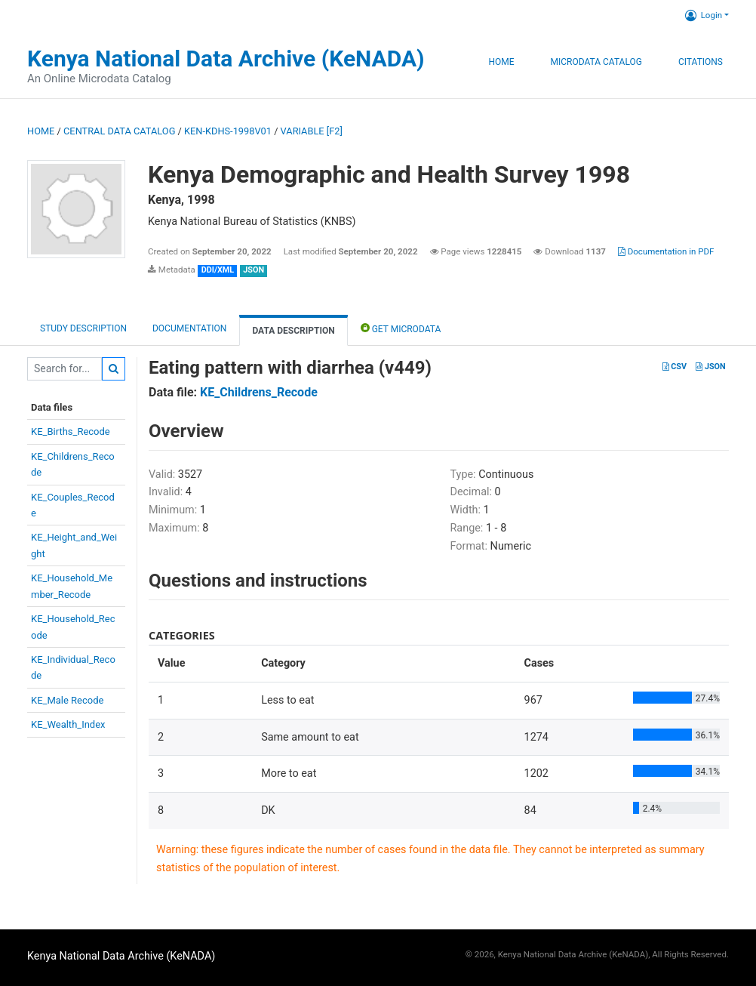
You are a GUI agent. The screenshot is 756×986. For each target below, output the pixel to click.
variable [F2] (312, 131)
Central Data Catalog (119, 131)
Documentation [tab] (189, 328)
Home (501, 62)
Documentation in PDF (666, 251)
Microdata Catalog (596, 62)
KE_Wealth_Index (68, 724)
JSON (710, 366)
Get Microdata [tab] (401, 328)
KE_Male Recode (67, 700)
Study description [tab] (83, 328)
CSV (674, 366)
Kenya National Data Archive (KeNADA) (226, 58)
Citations (700, 62)
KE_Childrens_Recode (259, 392)
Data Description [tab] (293, 330)
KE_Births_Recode (70, 431)
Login (703, 15)
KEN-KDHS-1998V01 (228, 131)
